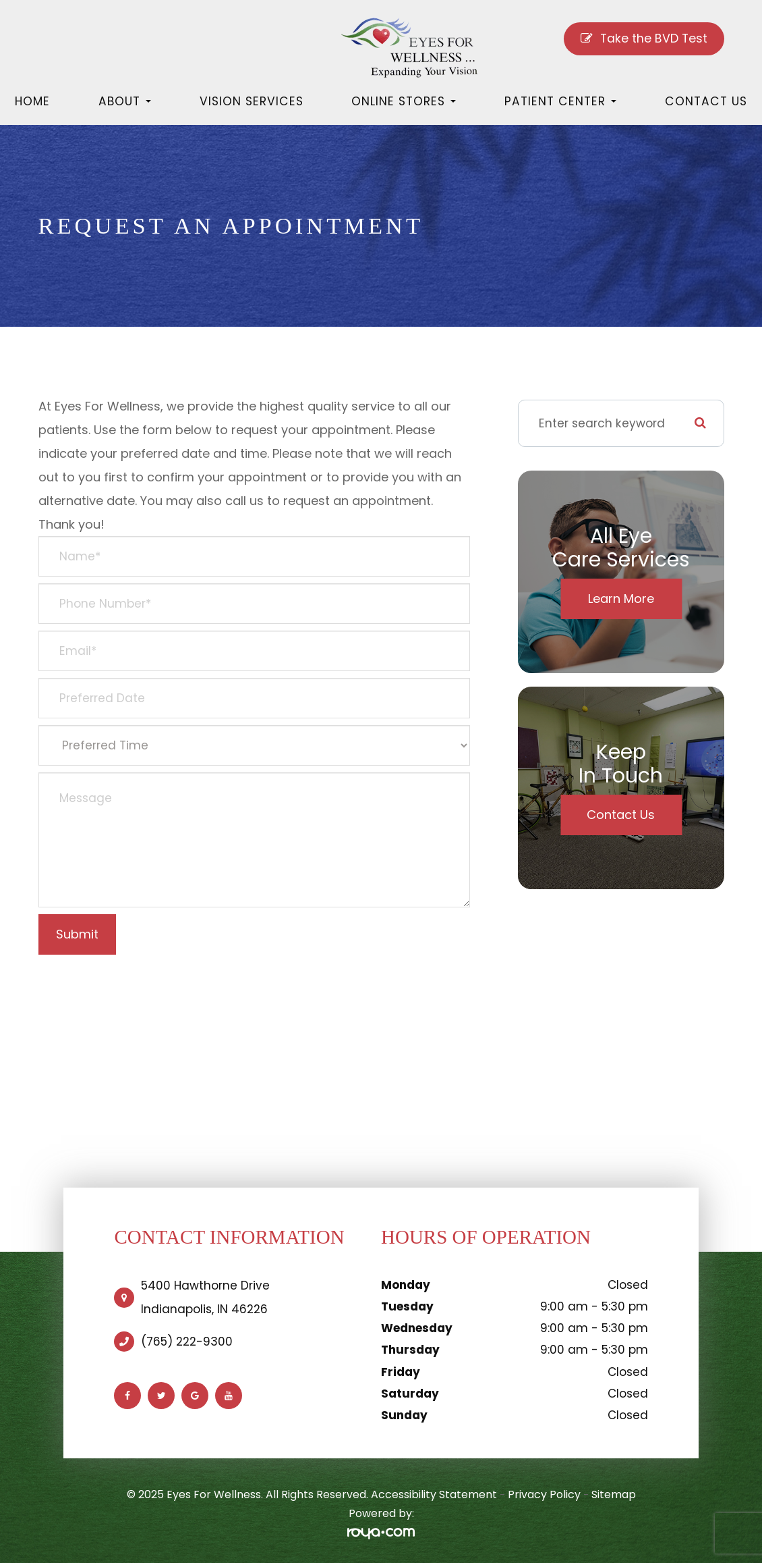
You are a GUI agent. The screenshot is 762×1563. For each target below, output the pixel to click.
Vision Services (251, 101)
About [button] (124, 101)
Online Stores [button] (403, 101)
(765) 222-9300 (187, 1341)
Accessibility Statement (434, 1494)
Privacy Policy (544, 1494)
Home (32, 101)
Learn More (621, 598)
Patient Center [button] (560, 101)
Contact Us (706, 101)
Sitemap (613, 1494)
